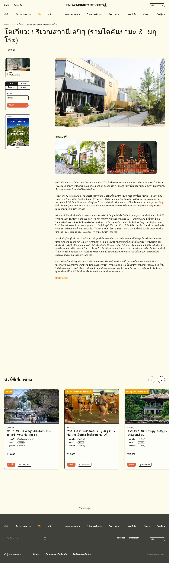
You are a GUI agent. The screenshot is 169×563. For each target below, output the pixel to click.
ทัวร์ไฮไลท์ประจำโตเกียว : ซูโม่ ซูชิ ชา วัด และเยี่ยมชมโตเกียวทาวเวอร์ (91, 433)
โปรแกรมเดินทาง (94, 14)
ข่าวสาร (146, 14)
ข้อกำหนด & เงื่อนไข (82, 554)
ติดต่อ (6, 5)
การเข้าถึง (132, 14)
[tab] (11, 84)
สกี (49, 14)
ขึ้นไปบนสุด (84, 506)
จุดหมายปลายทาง (72, 14)
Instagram (134, 538)
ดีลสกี (23, 87)
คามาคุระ (29, 439)
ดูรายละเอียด (24, 465)
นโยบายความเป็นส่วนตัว (56, 554)
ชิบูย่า (152, 202)
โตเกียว (21, 439)
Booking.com (61, 278)
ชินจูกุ (161, 202)
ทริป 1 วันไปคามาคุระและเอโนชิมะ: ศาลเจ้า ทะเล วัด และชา (29, 433)
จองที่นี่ (11, 465)
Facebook (120, 538)
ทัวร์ (6, 14)
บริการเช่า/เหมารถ (22, 14)
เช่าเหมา (23, 83)
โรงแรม (11, 87)
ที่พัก (39, 14)
